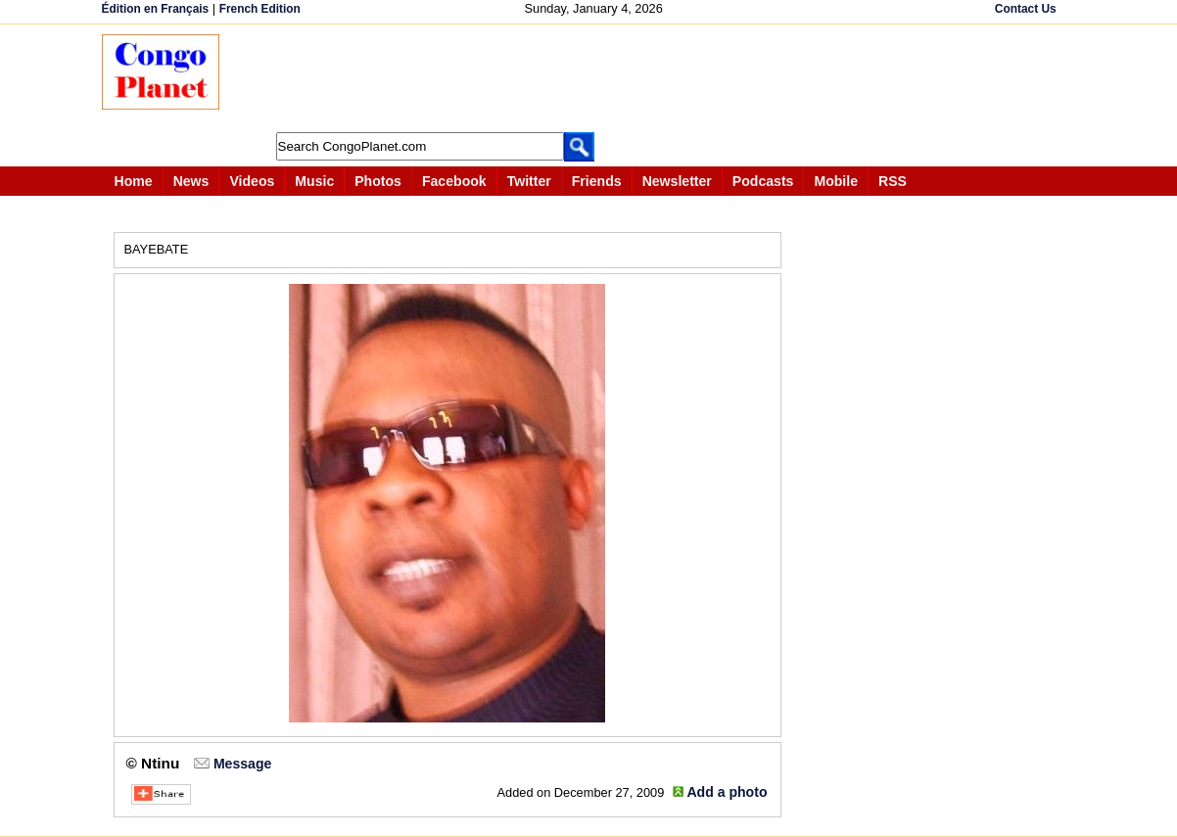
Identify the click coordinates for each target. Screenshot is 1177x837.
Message (242, 763)
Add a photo (726, 792)
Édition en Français (156, 9)
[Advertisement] (595, 78)
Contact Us (1026, 9)
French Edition (260, 9)
